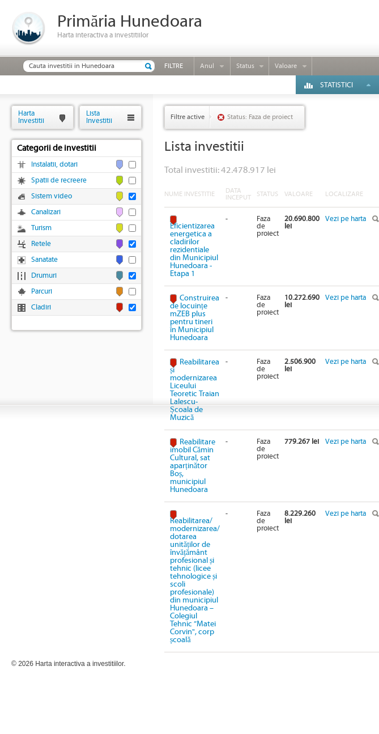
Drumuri (44, 275)
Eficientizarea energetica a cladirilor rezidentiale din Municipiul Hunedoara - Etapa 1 (194, 250)
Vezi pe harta (345, 219)
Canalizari (46, 212)
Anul (207, 66)
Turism (41, 228)
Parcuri (41, 291)
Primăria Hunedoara (129, 21)
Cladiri (41, 307)
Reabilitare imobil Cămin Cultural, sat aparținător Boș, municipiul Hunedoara (192, 466)
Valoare (286, 66)
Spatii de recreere (59, 180)
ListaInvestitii (99, 117)
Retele (41, 244)
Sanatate (44, 260)
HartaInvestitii (31, 117)
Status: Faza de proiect (260, 117)
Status (245, 66)
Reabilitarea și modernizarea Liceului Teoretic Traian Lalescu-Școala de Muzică (194, 390)
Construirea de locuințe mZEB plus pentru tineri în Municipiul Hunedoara (194, 318)
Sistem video (51, 196)
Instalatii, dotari (54, 164)
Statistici (336, 85)
